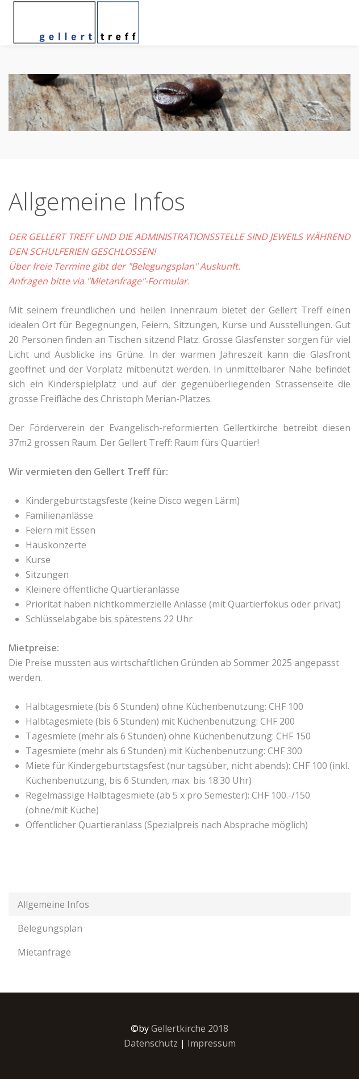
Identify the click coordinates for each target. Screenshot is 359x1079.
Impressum (211, 1043)
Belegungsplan (50, 928)
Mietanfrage (44, 952)
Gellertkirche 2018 (189, 1028)
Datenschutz (151, 1043)
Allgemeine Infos (53, 904)
